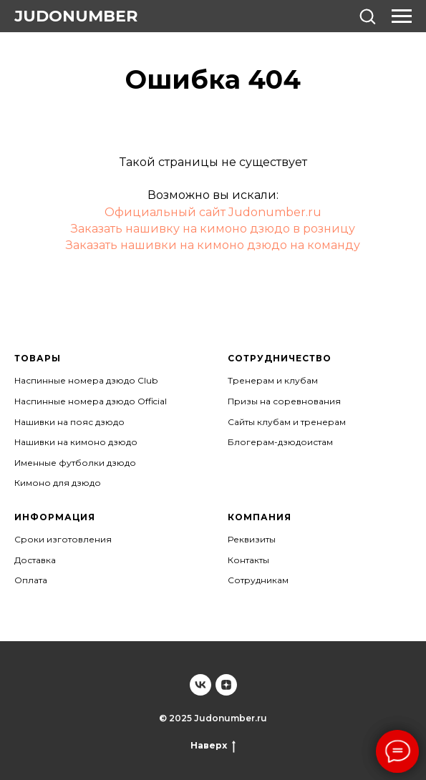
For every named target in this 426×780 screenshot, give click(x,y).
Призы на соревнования (284, 401)
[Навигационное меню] (402, 16)
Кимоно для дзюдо (57, 482)
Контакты (248, 560)
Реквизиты (252, 539)
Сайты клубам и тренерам (287, 421)
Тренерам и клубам (273, 380)
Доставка (35, 560)
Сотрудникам (258, 580)
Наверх (213, 745)
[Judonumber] (200, 685)
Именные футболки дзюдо (75, 462)
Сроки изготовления (63, 539)
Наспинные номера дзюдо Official (90, 401)
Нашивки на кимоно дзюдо (75, 442)
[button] (367, 15)
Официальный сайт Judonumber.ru (213, 212)
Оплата (30, 580)
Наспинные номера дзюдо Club (86, 380)
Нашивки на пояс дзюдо (69, 421)
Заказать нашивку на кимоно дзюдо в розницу (213, 228)
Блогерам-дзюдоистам (280, 442)
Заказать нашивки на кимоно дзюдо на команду (213, 245)
